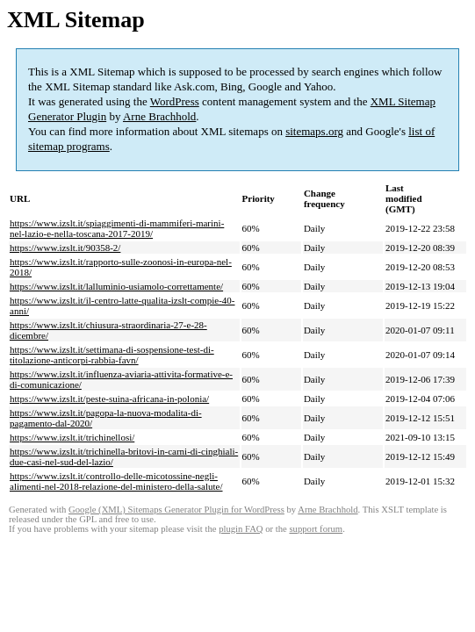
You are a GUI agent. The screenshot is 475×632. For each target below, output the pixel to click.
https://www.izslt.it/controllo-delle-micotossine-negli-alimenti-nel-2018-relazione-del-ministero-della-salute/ (116, 481)
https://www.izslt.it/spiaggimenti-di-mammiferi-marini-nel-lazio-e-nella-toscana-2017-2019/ (117, 228)
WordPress (174, 101)
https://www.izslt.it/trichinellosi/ (72, 437)
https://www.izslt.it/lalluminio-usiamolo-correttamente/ (116, 286)
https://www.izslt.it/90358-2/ (65, 247)
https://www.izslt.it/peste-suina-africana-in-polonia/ (109, 398)
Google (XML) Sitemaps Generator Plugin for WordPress (176, 509)
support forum (315, 529)
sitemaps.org (314, 131)
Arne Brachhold (159, 116)
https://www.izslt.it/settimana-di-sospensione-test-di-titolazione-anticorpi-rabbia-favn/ (112, 354)
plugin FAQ (241, 529)
